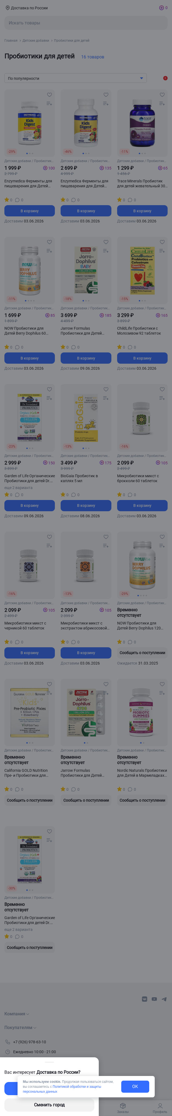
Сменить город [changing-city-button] (49, 1104)
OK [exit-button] (135, 1086)
